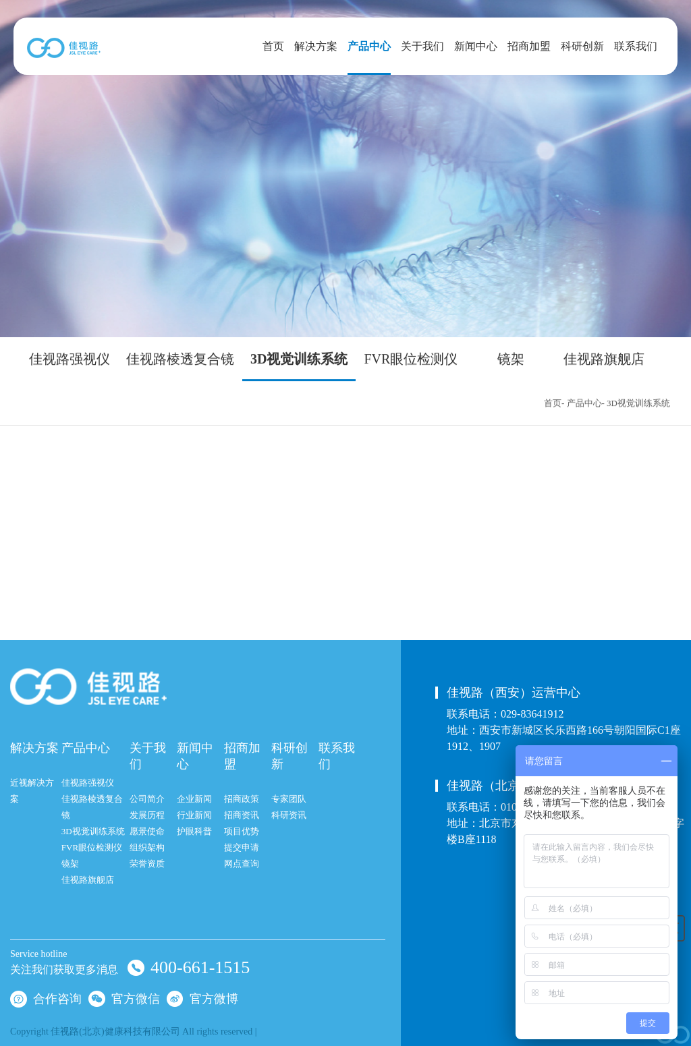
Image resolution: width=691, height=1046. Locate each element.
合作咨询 (46, 998)
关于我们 (422, 46)
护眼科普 (194, 831)
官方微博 (202, 998)
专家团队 (288, 799)
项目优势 (241, 831)
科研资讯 (288, 815)
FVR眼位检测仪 (411, 359)
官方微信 (124, 998)
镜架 (510, 359)
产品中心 (369, 46)
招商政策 (241, 799)
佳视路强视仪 (69, 359)
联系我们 (635, 46)
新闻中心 (475, 46)
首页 (273, 46)
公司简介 (147, 799)
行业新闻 (194, 815)
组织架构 (147, 847)
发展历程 (147, 815)
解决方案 (315, 46)
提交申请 (241, 847)
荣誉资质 (147, 864)
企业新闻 (194, 799)
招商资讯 (241, 815)
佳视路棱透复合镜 (180, 359)
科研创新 (582, 46)
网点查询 (241, 864)
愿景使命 (147, 831)
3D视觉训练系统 (299, 359)
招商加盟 (529, 46)
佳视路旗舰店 (603, 359)
